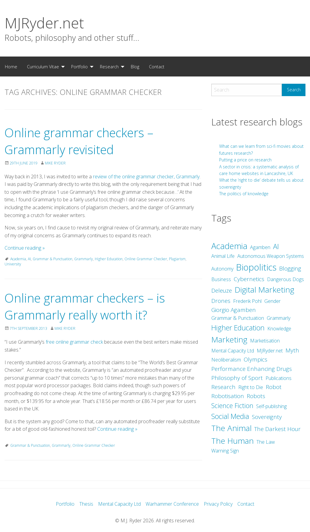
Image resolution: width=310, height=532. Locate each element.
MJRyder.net (44, 23)
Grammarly (83, 258)
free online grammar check (74, 342)
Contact (156, 67)
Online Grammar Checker (145, 258)
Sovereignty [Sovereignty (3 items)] (267, 417)
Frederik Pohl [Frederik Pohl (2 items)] (247, 301)
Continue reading (25, 248)
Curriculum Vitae (43, 67)
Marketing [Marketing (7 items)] (229, 339)
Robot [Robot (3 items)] (274, 387)
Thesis (86, 504)
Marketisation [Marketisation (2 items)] (265, 340)
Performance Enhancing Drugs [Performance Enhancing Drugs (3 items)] (251, 369)
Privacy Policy (218, 504)
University (13, 264)
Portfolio (79, 67)
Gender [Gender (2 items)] (272, 301)
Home (11, 67)
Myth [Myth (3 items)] (292, 350)
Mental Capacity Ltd (119, 504)
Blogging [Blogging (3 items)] (290, 268)
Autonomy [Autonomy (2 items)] (222, 268)
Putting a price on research (245, 160)
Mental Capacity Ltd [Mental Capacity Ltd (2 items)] (232, 350)
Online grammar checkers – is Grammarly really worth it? (85, 306)
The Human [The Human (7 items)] (232, 440)
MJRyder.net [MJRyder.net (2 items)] (270, 350)
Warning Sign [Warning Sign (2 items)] (225, 450)
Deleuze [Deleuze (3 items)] (221, 290)
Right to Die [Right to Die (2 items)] (250, 387)
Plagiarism (177, 258)
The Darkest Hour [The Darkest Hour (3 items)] (277, 429)
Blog (135, 67)
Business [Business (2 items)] (221, 279)
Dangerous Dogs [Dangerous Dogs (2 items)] (285, 279)
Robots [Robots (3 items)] (256, 396)
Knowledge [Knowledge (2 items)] (279, 328)
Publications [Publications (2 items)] (278, 378)
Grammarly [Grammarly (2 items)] (278, 318)
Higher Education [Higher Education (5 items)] (238, 327)
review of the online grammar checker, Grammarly (146, 176)
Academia (18, 258)
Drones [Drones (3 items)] (220, 301)
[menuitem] (11, 66)
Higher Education (109, 258)
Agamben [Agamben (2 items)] (260, 247)
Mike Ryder (55, 163)
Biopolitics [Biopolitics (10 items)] (256, 267)
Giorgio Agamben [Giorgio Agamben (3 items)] (233, 310)
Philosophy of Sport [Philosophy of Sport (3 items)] (237, 378)
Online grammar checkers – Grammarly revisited (79, 141)
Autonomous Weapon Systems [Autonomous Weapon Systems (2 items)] (270, 256)
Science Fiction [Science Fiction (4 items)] (232, 405)
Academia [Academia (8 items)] (229, 245)
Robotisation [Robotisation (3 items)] (227, 396)
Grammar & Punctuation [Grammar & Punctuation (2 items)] (237, 318)
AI (29, 258)
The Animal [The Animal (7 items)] (231, 428)
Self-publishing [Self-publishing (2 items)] (271, 406)
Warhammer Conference (172, 504)
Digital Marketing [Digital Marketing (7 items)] (264, 289)
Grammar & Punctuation (52, 258)
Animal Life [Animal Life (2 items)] (223, 256)
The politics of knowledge (244, 193)
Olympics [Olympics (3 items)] (255, 359)
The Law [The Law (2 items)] (265, 442)
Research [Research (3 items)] (223, 387)
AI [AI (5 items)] (276, 246)
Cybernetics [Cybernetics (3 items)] (249, 279)
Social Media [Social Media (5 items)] (230, 416)
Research (109, 67)
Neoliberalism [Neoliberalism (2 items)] (226, 359)
